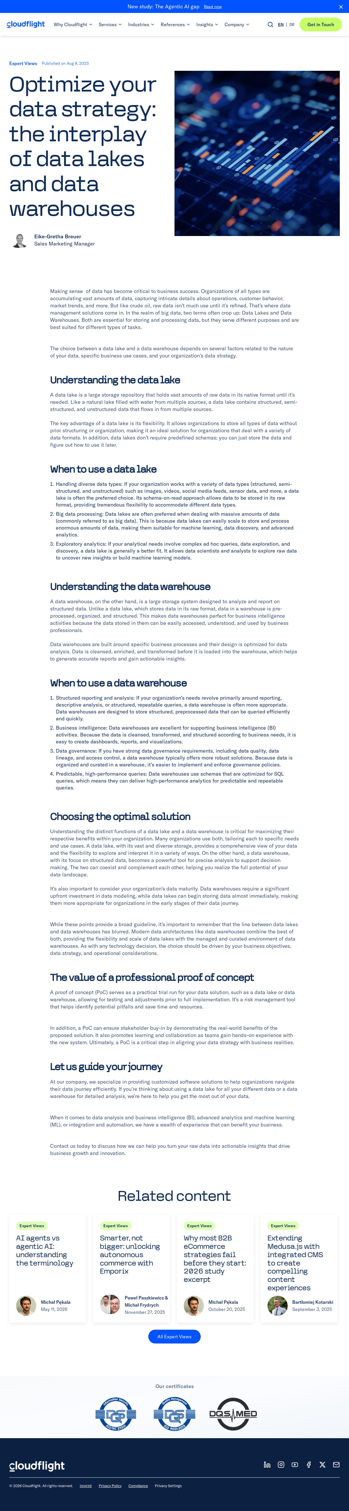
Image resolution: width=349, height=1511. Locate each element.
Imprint (86, 1485)
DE (292, 24)
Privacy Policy (110, 1485)
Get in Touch (321, 24)
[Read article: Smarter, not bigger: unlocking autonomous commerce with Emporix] (131, 1269)
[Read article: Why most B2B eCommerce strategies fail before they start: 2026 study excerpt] (215, 1269)
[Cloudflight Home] (26, 24)
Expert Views (23, 63)
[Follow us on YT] (294, 1464)
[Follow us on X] (322, 1464)
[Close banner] (338, 6)
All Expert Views (174, 1336)
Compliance (138, 1485)
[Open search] (270, 24)
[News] (336, 1464)
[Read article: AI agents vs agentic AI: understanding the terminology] (47, 1269)
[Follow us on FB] (308, 1464)
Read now (213, 6)
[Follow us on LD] (267, 1464)
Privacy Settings (168, 1485)
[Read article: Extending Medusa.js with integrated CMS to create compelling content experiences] (299, 1269)
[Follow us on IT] (281, 1464)
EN (281, 24)
